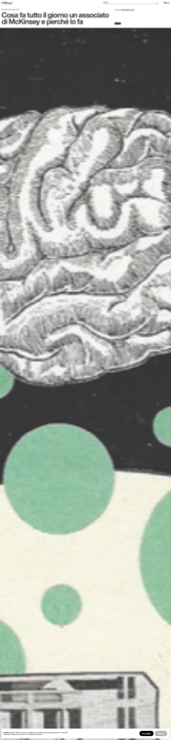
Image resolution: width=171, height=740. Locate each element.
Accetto (146, 733)
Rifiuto (161, 733)
